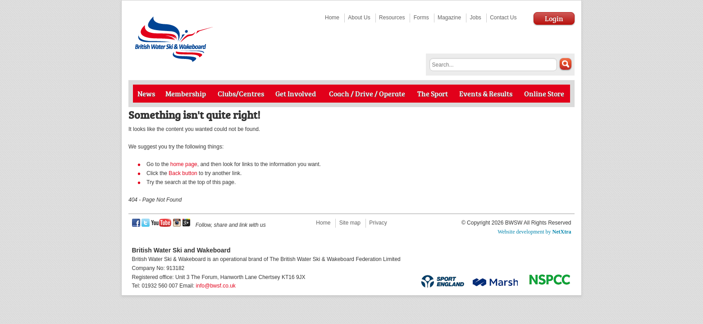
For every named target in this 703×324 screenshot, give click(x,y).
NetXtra (561, 232)
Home (332, 17)
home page (183, 164)
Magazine (449, 17)
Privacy (378, 223)
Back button (183, 173)
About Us (359, 17)
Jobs (475, 17)
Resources (392, 17)
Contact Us (503, 17)
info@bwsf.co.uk (216, 286)
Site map (350, 223)
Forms (421, 17)
